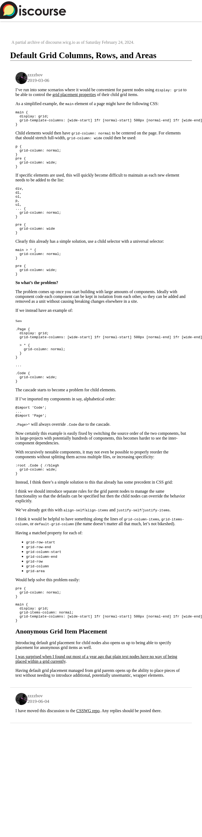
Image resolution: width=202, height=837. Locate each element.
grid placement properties (74, 94)
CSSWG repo (88, 757)
